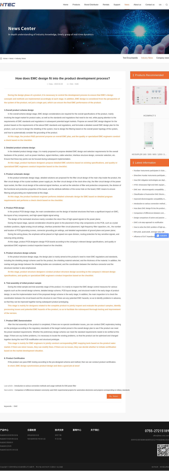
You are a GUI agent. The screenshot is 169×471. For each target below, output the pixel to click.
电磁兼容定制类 (6, 447)
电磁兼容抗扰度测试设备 (9, 436)
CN (160, 5)
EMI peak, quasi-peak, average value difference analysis (152, 235)
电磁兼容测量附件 (6, 443)
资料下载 (58, 436)
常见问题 (58, 439)
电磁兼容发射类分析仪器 (9, 450)
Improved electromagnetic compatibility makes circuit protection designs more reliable (152, 200)
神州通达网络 (164, 467)
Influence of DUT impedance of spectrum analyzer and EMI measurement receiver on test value (152, 240)
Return (115, 397)
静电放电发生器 (33, 436)
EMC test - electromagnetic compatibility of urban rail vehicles (152, 191)
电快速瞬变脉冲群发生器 (36, 439)
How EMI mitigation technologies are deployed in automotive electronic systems (152, 181)
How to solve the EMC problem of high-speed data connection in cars (152, 230)
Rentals (106, 5)
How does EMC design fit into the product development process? (152, 210)
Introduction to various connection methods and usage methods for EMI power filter (46, 386)
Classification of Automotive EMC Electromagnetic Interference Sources (152, 195)
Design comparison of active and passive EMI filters (152, 220)
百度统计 (54, 467)
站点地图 (61, 467)
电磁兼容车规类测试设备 (9, 439)
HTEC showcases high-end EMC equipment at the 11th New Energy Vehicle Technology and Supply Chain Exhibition (152, 186)
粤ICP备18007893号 (43, 467)
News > (12, 58)
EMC (16, 407)
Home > (6, 58)
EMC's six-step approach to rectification (150, 225)
